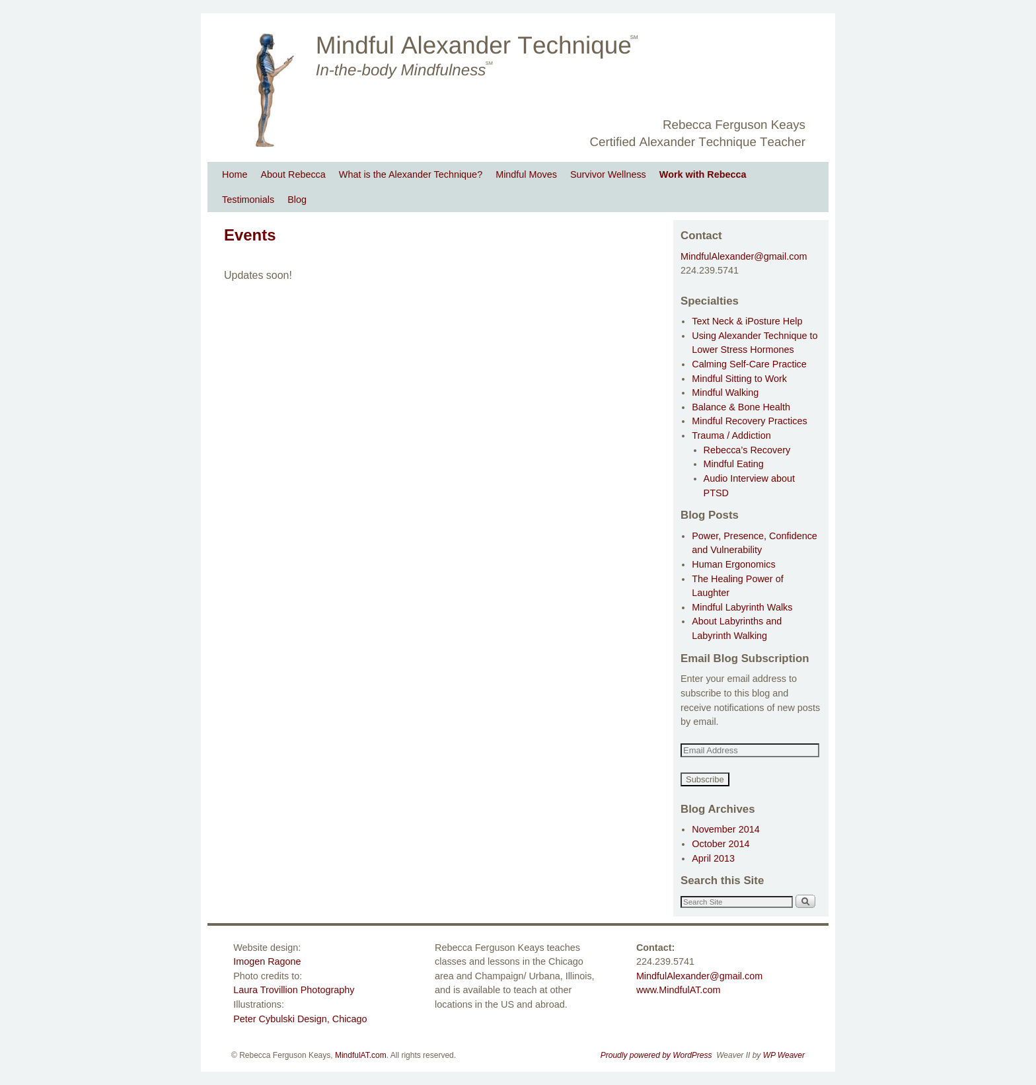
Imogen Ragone (267, 961)
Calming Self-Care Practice (749, 364)
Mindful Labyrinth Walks (742, 607)
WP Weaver (784, 1055)
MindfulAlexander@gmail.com (744, 256)
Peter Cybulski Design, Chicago (300, 1019)
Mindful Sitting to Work (739, 378)
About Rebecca (292, 174)
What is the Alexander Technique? (410, 174)
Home (234, 174)
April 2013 (713, 858)
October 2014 (720, 844)
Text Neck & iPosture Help (747, 321)
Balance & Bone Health (741, 407)
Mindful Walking (725, 392)
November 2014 (725, 829)
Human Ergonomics (733, 564)
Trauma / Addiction (731, 435)
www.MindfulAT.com (678, 990)
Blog (297, 199)
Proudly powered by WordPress (656, 1055)
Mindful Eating (734, 464)
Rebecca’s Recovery (747, 450)
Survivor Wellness (608, 174)
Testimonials (248, 199)
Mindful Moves (526, 174)
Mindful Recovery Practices (749, 421)
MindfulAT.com (361, 1055)
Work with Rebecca (703, 174)
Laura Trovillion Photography (293, 990)
